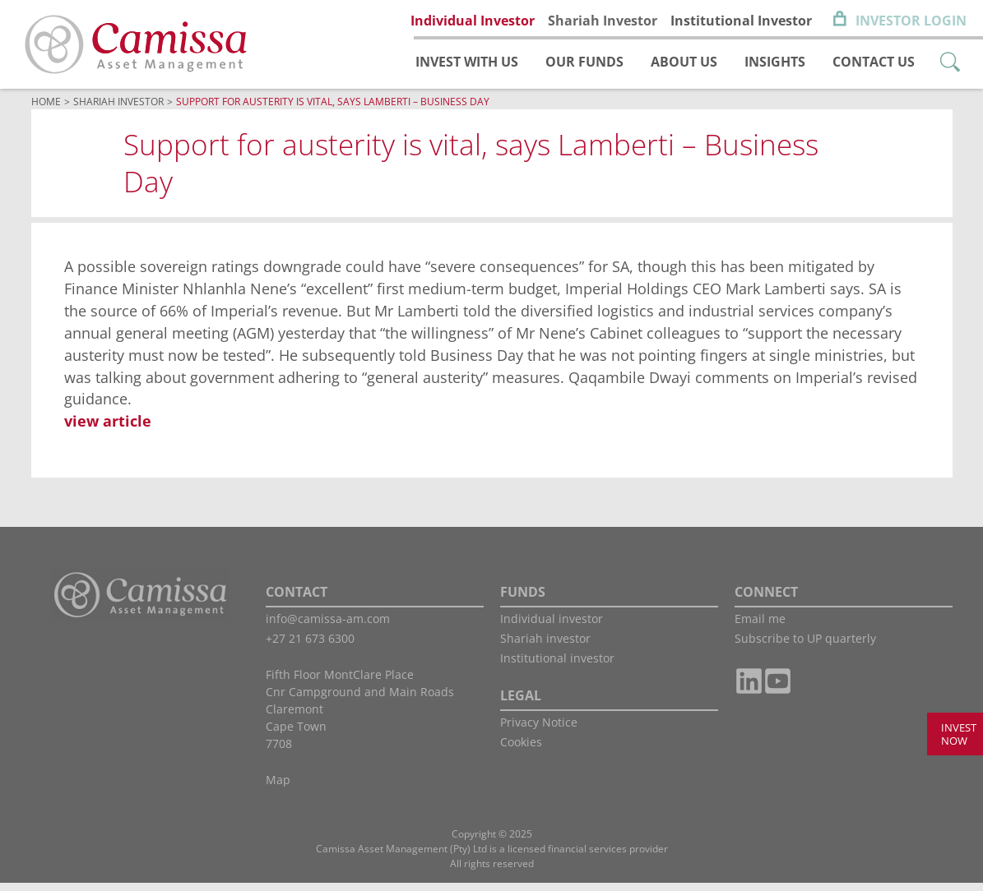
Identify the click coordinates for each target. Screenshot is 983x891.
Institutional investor (557, 666)
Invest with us (466, 62)
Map (278, 788)
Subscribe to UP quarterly (805, 646)
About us (684, 62)
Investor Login (911, 21)
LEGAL (520, 704)
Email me (760, 627)
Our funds (584, 62)
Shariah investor (545, 646)
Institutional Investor (741, 21)
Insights (774, 62)
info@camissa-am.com (328, 627)
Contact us (873, 62)
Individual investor (551, 627)
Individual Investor (472, 21)
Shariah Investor (602, 21)
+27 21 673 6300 (310, 646)
